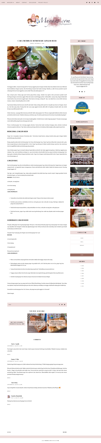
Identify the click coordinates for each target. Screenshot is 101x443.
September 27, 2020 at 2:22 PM (14, 345)
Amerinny (14, 383)
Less (9, 432)
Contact (24, 2)
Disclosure (32, 2)
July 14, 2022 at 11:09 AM (17, 397)
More (65, 432)
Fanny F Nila (15, 359)
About (18, 2)
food (10, 304)
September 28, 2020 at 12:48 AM (15, 361)
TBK (58, 440)
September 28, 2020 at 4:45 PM (14, 384)
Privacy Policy (43, 2)
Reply (8, 354)
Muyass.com (48, 440)
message (82, 248)
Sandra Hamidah (16, 396)
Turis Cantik (15, 344)
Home (3, 2)
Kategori (10, 2)
